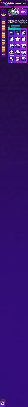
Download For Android (15, 25)
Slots (4, 7)
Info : (2, 8)
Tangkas (22, 7)
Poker (12, 7)
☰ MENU (3, 400)
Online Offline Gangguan (3, 54)
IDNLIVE (6, 7)
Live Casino (19, 7)
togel (15, 7)
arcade (9, 7)
